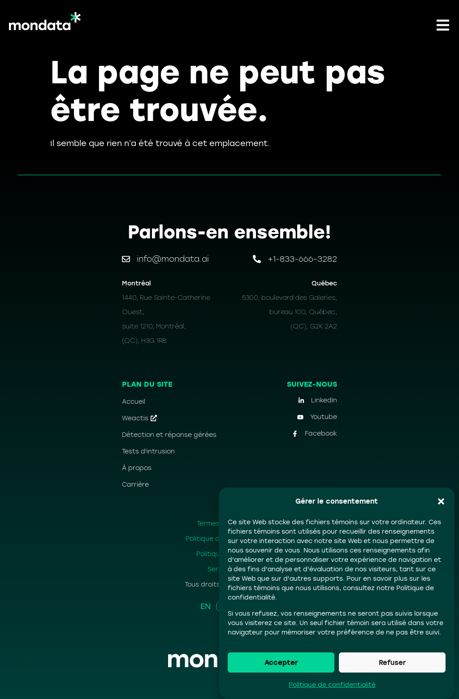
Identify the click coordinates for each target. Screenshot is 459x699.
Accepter (281, 663)
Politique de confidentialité (332, 685)
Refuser (392, 663)
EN (205, 606)
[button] (441, 501)
